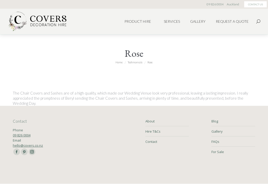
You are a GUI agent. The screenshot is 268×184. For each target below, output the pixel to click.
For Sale (217, 152)
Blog (214, 121)
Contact (151, 141)
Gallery (217, 131)
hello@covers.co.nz (28, 145)
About (150, 121)
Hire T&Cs (152, 131)
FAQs (215, 141)
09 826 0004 (21, 135)
